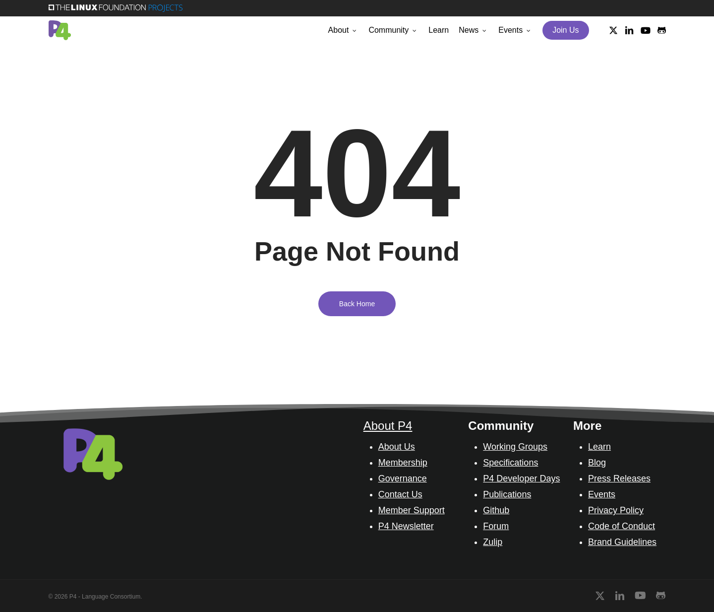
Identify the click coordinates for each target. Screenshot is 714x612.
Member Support (411, 510)
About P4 (388, 425)
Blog (597, 463)
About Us (396, 447)
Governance (402, 478)
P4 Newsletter (406, 526)
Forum (496, 526)
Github (496, 510)
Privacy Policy (616, 510)
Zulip (492, 542)
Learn (599, 447)
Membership (402, 463)
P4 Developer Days (521, 478)
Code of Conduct (621, 526)
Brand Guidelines (622, 542)
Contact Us (400, 494)
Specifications (510, 463)
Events (601, 494)
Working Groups (515, 447)
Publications (507, 494)
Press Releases (619, 478)
